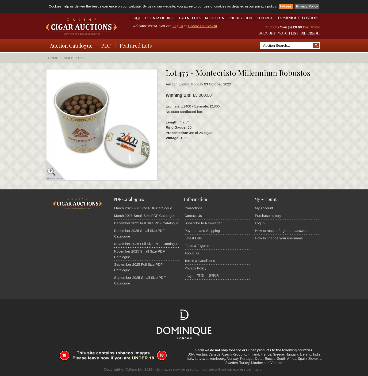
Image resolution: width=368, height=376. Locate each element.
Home (53, 58)
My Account (264, 208)
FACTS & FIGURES (159, 17)
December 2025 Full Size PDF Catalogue (146, 223)
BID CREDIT (310, 33)
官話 (200, 276)
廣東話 (213, 276)
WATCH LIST (288, 33)
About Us (191, 253)
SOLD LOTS (214, 17)
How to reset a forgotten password (281, 231)
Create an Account (202, 25)
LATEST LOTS (190, 17)
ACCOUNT (267, 33)
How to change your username (279, 238)
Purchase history (268, 216)
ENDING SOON (240, 17)
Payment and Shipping (202, 231)
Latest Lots (193, 238)
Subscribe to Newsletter (203, 223)
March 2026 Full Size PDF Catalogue (143, 208)
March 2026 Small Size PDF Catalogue (144, 216)
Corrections (193, 208)
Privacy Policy (307, 6)
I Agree (285, 6)
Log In (177, 25)
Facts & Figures (196, 246)
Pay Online (311, 27)
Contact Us (193, 216)
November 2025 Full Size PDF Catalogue (146, 244)
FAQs (136, 17)
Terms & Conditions (199, 261)
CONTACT (265, 17)
